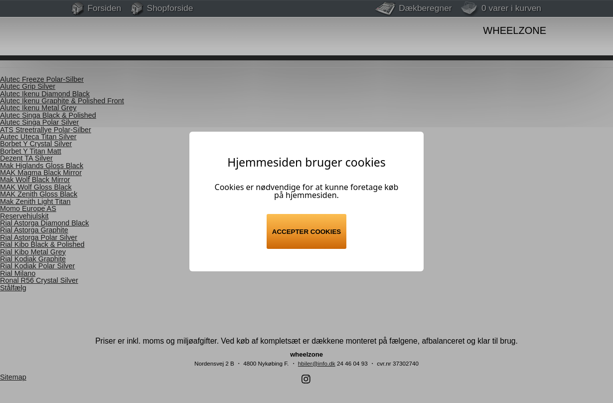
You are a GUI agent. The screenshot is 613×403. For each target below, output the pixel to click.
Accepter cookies (306, 231)
